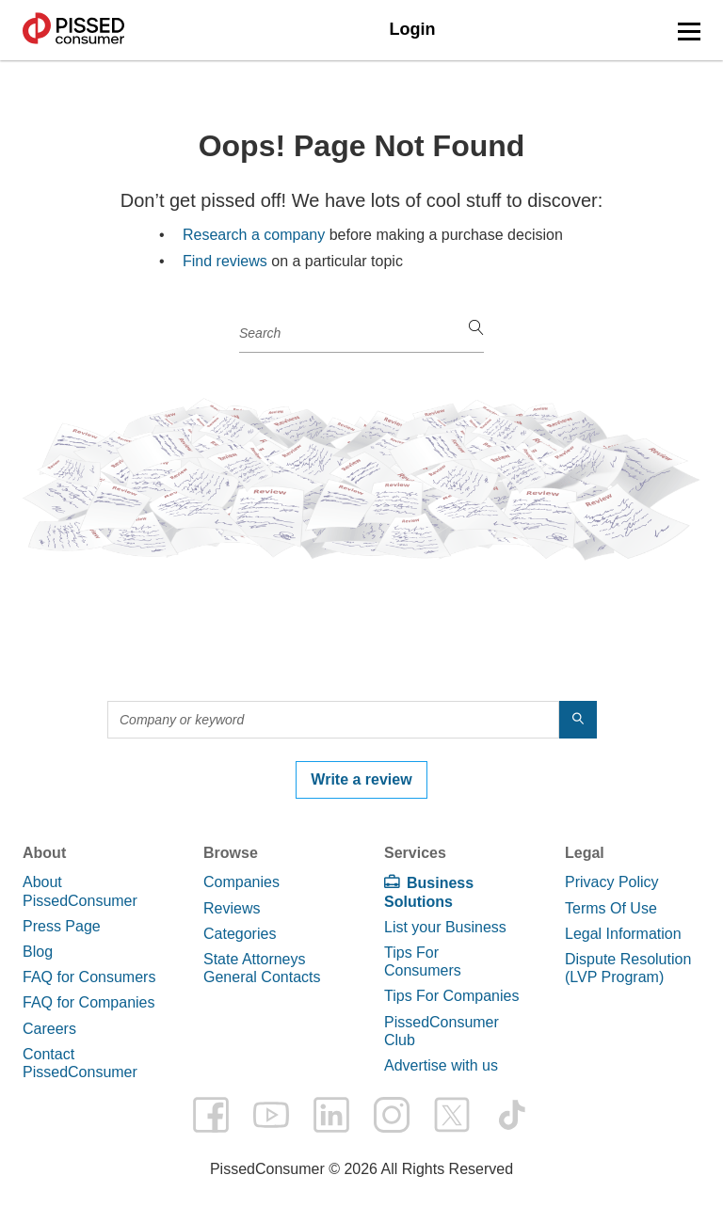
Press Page (62, 926)
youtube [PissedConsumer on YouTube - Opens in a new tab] (271, 1115)
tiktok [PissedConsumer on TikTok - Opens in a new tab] (512, 1115)
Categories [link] (239, 934)
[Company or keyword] (361, 334)
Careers (49, 1029)
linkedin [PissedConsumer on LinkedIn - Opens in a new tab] (331, 1115)
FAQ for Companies (89, 1002)
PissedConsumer (73, 30)
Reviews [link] (231, 908)
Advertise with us (441, 1065)
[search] (476, 329)
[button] (689, 31)
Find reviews (225, 261)
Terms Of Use (611, 908)
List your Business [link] (445, 927)
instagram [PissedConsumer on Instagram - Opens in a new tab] (391, 1115)
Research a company (254, 235)
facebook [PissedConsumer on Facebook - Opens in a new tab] (211, 1115)
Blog (38, 952)
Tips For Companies (451, 996)
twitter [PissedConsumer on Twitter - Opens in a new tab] (452, 1115)
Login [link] (413, 29)
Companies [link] (241, 882)
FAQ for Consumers (89, 977)
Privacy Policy (612, 882)
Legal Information (623, 934)
